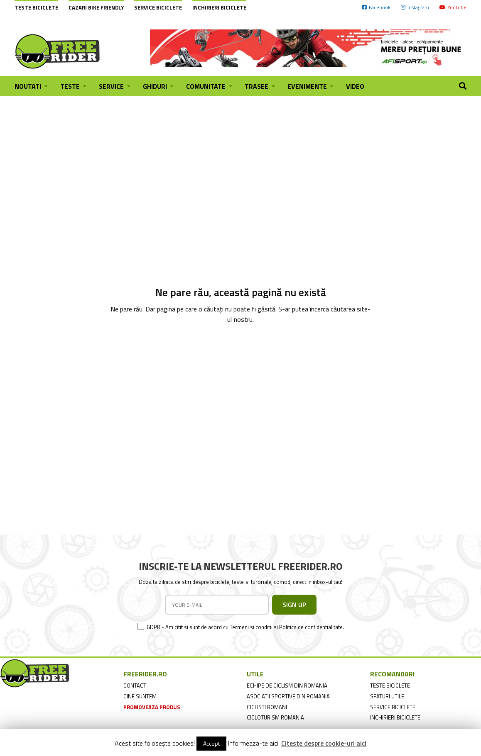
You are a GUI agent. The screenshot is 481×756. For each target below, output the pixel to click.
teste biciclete (390, 685)
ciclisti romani (267, 707)
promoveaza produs (151, 707)
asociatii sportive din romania (288, 696)
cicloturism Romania (275, 717)
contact (134, 685)
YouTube (452, 7)
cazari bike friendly (96, 7)
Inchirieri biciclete (219, 7)
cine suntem (140, 696)
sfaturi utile (387, 696)
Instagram (415, 7)
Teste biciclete (36, 7)
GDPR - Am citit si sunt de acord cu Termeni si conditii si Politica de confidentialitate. (245, 627)
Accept (211, 743)
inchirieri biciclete (395, 717)
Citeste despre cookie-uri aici (323, 743)
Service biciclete (158, 7)
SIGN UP (294, 605)
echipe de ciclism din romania (287, 685)
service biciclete (392, 707)
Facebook (376, 7)
